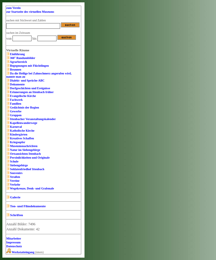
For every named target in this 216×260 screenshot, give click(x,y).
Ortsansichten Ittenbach (25, 153)
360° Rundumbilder (22, 58)
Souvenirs (16, 173)
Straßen (14, 176)
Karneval (15, 126)
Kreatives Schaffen (21, 138)
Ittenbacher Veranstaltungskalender (32, 119)
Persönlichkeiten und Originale (29, 157)
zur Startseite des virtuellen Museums (30, 11)
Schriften (16, 215)
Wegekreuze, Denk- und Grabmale (31, 188)
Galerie (15, 197)
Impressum (13, 242)
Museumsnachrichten (23, 146)
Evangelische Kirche (22, 96)
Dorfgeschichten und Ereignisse (29, 88)
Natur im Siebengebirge (24, 149)
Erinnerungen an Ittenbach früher (31, 92)
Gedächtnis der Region (24, 107)
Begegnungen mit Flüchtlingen (29, 65)
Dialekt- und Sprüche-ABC (27, 80)
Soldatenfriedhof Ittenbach (26, 169)
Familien (15, 103)
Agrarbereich (18, 61)
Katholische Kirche (22, 130)
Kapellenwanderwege (23, 123)
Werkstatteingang (20, 252)
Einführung (17, 54)
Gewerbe (15, 111)
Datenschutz (14, 246)
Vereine (14, 180)
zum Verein (13, 7)
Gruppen (15, 115)
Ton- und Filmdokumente (27, 206)
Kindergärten (18, 134)
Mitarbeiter (13, 238)
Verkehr (15, 184)
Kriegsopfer (17, 142)
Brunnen (15, 69)
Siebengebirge (18, 165)
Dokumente (17, 84)
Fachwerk (16, 99)
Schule (13, 161)
